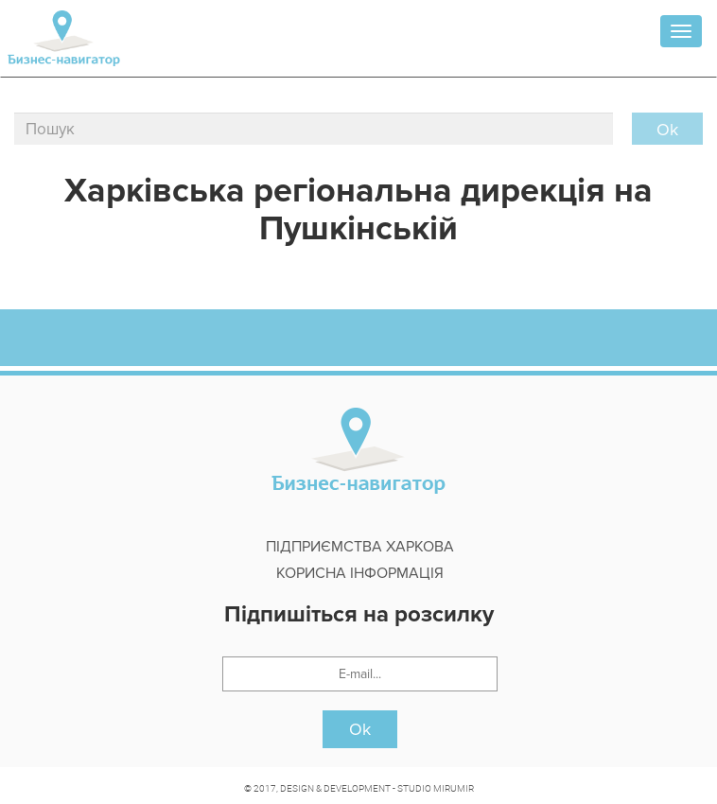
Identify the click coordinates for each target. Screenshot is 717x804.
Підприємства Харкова (360, 546)
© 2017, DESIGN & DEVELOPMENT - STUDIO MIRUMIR (359, 788)
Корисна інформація (360, 573)
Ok (360, 729)
